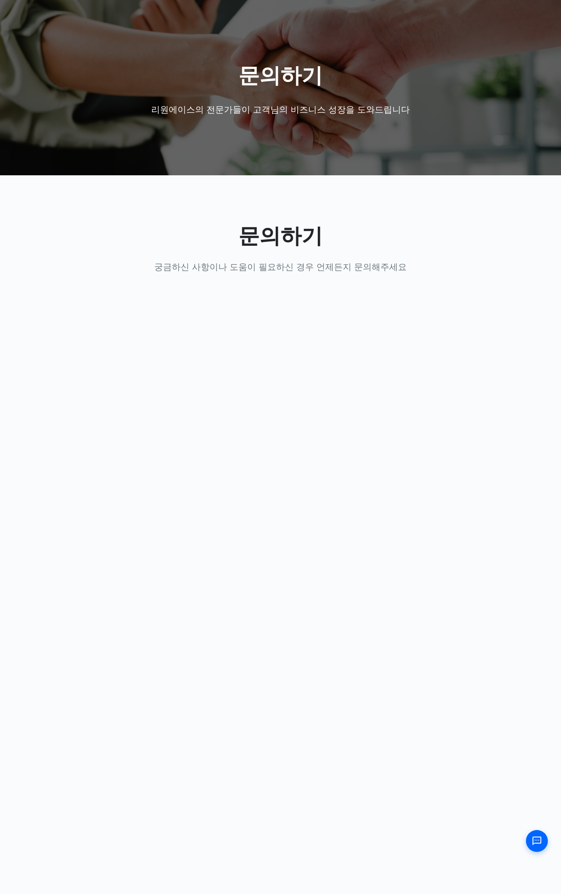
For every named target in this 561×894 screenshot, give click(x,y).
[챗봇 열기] (537, 841)
